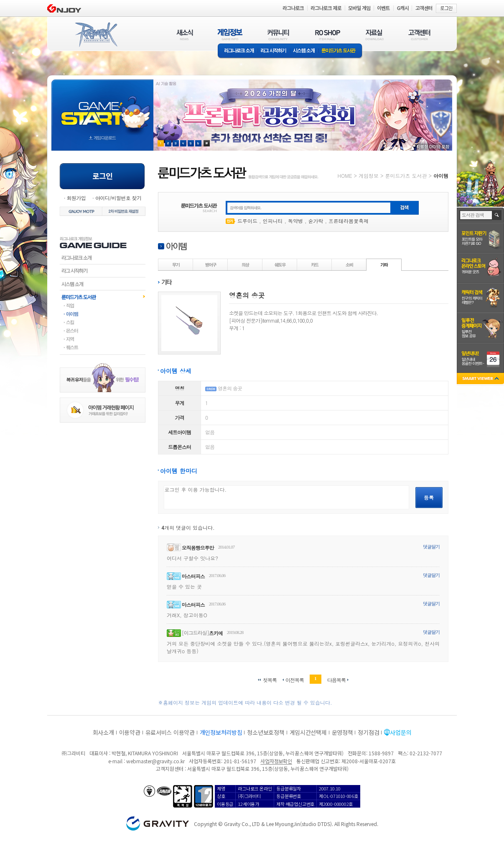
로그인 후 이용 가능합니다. (286, 497)
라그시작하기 (102, 270)
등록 (429, 497)
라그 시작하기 (273, 51)
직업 (102, 305)
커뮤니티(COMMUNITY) (278, 34)
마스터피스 (193, 576)
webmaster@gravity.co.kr (155, 761)
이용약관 (129, 732)
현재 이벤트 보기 (207, 143)
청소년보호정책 (265, 732)
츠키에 (216, 632)
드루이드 (247, 220)
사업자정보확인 (276, 761)
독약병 (295, 220)
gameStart (102, 107)
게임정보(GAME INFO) (230, 34)
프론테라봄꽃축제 (348, 220)
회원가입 (76, 197)
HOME (345, 175)
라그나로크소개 (237, 51)
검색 (497, 215)
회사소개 (103, 732)
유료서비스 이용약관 (170, 732)
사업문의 (400, 732)
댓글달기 (431, 547)
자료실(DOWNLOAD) (374, 34)
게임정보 (369, 175)
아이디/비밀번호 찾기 (118, 197)
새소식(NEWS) (184, 34)
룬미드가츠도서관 (102, 296)
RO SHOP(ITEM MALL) (327, 34)
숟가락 (315, 220)
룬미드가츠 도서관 (340, 51)
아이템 (102, 313)
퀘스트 (102, 347)
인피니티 (273, 220)
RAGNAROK (96, 34)
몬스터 (102, 330)
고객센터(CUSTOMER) (419, 34)
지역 (102, 338)
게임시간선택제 (308, 732)
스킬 (102, 322)
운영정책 (342, 732)
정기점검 (368, 732)
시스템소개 (304, 51)
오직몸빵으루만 (198, 547)
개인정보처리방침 (221, 732)
